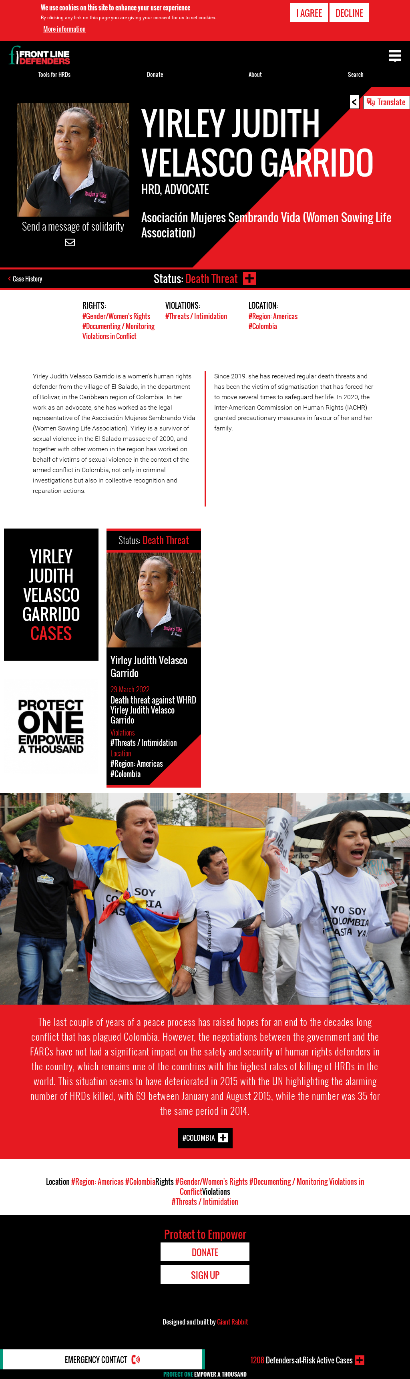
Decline (349, 12)
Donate (155, 74)
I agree (309, 12)
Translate (392, 101)
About (255, 74)
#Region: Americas (273, 316)
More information (64, 28)
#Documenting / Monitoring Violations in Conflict (118, 331)
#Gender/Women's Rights (116, 316)
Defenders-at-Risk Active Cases (302, 1360)
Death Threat (211, 278)
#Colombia (263, 326)
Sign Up (205, 1274)
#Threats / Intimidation (196, 316)
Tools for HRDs (54, 74)
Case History (27, 278)
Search (356, 74)
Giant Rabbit (232, 1322)
